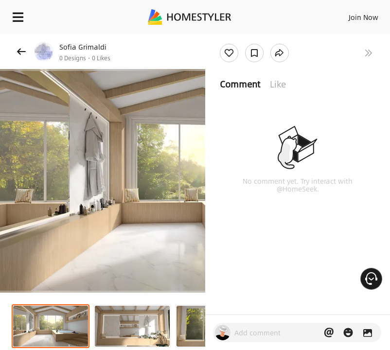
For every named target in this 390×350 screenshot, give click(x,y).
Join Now (363, 17)
